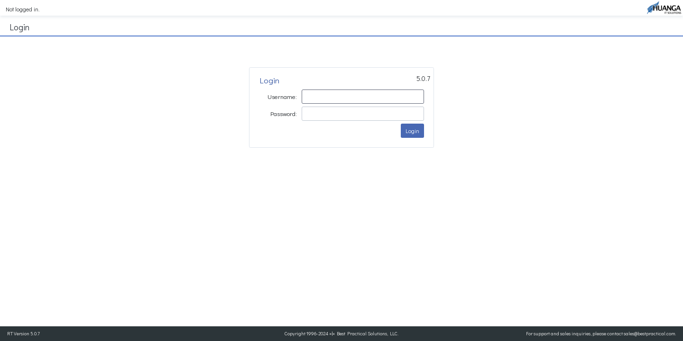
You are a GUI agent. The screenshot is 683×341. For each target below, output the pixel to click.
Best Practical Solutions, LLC (367, 333)
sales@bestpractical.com (649, 333)
